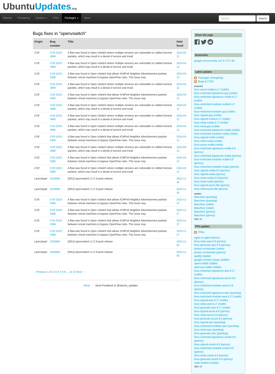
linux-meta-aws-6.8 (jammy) (210, 241)
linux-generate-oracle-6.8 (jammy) (213, 359)
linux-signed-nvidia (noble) (209, 137)
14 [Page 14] (70, 271)
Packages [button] (71, 17)
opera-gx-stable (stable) (207, 267)
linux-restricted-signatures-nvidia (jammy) (217, 155)
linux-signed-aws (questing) (209, 322)
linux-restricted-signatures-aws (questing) (217, 292)
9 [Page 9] (64, 271)
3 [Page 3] (52, 271)
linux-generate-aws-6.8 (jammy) (212, 245)
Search (263, 18)
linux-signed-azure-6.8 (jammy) (212, 311)
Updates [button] (41, 17)
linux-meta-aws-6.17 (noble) (210, 303)
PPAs (56, 17)
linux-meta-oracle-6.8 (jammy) (211, 355)
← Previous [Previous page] (39, 271)
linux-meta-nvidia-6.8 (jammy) (211, 177)
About (86, 285)
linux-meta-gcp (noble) (207, 126)
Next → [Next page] (81, 271)
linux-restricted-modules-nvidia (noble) (216, 133)
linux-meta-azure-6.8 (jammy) (211, 314)
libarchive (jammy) (204, 211)
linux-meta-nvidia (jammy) (209, 181)
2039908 (55, 178)
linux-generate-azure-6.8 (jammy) (213, 318)
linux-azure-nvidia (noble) (208, 144)
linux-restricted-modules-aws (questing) (216, 325)
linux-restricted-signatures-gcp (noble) (215, 93)
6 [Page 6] (58, 271)
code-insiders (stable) (206, 362)
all (200, 219)
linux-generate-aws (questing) (211, 333)
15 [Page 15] (74, 271)
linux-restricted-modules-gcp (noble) (214, 111)
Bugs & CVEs (206, 81)
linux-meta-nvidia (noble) (208, 141)
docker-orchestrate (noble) (209, 248)
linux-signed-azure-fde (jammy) (212, 185)
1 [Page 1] (47, 271)
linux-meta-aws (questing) (209, 329)
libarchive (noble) (204, 204)
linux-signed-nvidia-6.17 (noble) (212, 118)
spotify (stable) (202, 256)
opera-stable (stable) (206, 263)
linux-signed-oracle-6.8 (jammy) (212, 344)
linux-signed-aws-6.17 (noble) (211, 300)
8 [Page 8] (62, 271)
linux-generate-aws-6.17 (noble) (212, 307)
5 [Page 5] (56, 271)
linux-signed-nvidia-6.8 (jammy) (212, 170)
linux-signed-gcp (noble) (208, 115)
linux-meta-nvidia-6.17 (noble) (211, 122)
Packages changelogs (210, 77)
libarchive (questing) (205, 196)
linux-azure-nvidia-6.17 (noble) (211, 89)
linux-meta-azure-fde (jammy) (211, 188)
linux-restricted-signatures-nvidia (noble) (217, 129)
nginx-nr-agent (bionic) (207, 237)
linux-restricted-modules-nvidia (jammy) (216, 166)
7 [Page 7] (60, 271)
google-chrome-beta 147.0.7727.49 (214, 60)
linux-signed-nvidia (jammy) (209, 174)
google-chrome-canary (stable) (211, 259)
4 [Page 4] (54, 271)
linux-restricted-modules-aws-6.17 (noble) (218, 296)
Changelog (23, 17)
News (87, 17)
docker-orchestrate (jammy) (210, 252)
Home (7, 18)
